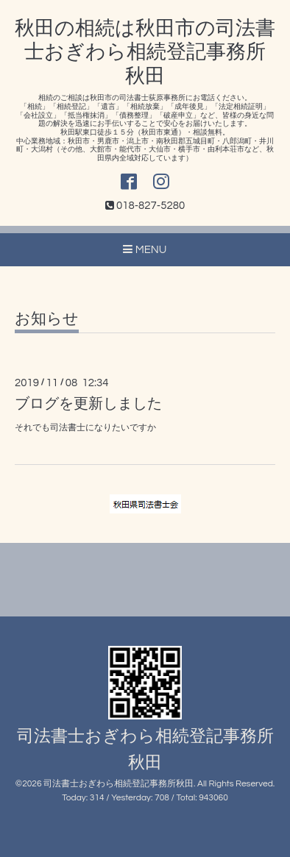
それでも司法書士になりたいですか (85, 428)
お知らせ (47, 319)
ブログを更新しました (88, 404)
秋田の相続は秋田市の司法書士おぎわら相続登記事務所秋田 (145, 52)
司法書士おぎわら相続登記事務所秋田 (118, 784)
